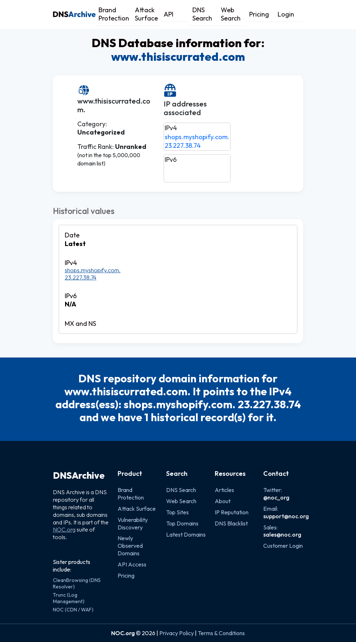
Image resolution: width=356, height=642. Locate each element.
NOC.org (64, 529)
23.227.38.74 (183, 145)
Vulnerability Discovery (133, 523)
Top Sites (177, 512)
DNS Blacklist (231, 523)
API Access (132, 564)
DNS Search (202, 14)
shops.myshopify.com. (197, 137)
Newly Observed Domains (130, 545)
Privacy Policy (176, 633)
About (223, 501)
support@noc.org (286, 516)
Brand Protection (114, 14)
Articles (224, 489)
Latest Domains (186, 534)
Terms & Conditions (221, 633)
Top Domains (182, 523)
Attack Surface (146, 14)
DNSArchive (79, 475)
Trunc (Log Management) (69, 598)
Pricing (259, 14)
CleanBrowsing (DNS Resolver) (77, 583)
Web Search (231, 14)
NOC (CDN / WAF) (73, 609)
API (168, 14)
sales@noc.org (282, 534)
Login (286, 14)
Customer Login (283, 545)
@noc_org (276, 497)
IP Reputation (231, 512)
